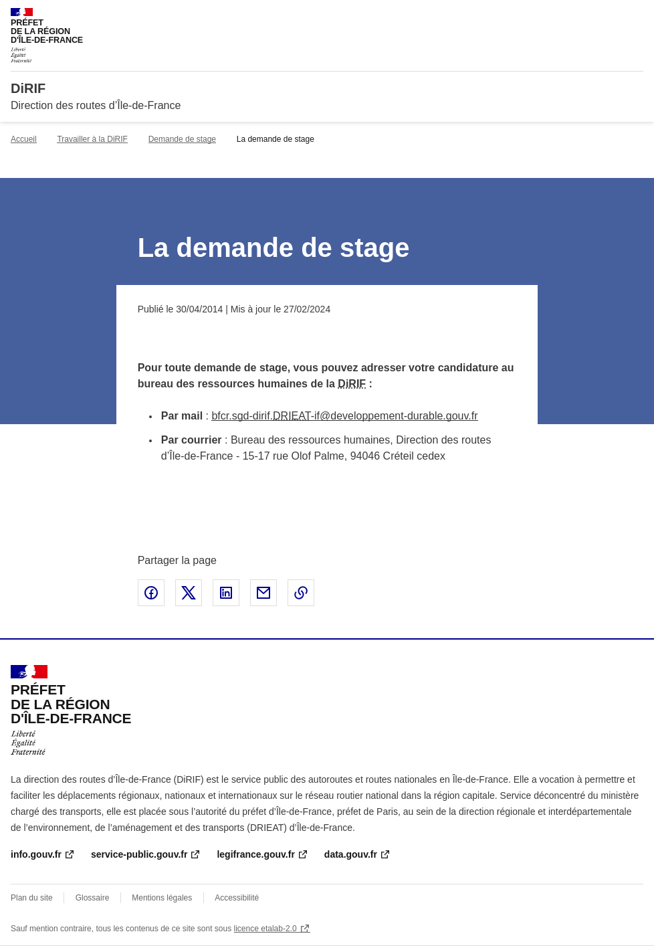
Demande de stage (182, 139)
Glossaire (93, 898)
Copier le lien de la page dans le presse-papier (301, 592)
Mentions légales (162, 898)
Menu (635, 16)
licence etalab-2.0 (265, 928)
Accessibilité (237, 898)
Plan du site (32, 898)
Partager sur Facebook (151, 592)
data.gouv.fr (350, 854)
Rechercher (608, 16)
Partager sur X (188, 592)
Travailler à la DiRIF (92, 139)
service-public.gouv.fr (139, 854)
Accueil (24, 139)
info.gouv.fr (36, 854)
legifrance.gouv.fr (255, 854)
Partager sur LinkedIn (226, 592)
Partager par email (263, 592)
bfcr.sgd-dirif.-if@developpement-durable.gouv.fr (344, 415)
